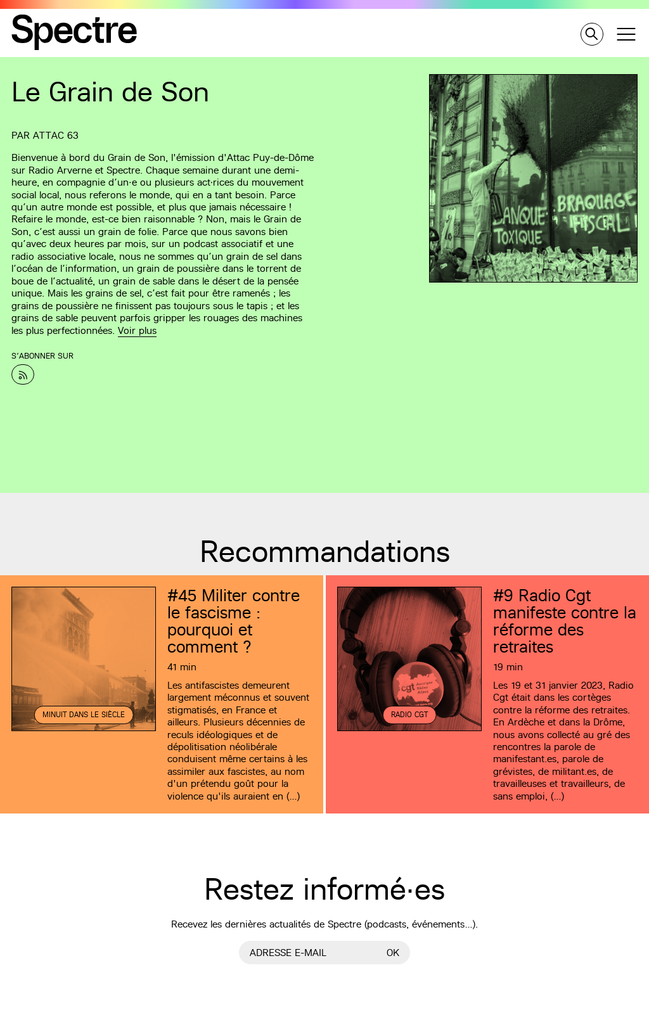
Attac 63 (56, 135)
